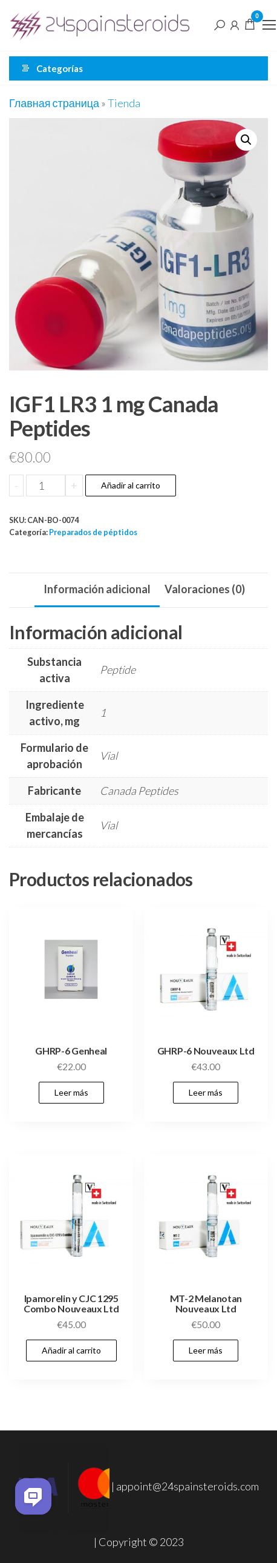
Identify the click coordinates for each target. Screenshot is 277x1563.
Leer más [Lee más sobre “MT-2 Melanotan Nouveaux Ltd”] (206, 1350)
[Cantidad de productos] (45, 485)
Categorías (59, 68)
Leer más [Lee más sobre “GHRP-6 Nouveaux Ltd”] (206, 1092)
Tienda (124, 103)
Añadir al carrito (130, 485)
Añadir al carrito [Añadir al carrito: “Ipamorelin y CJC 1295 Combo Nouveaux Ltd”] (71, 1350)
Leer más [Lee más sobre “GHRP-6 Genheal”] (71, 1092)
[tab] (97, 590)
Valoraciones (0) (205, 589)
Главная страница (54, 103)
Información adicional (97, 589)
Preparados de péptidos (93, 532)
